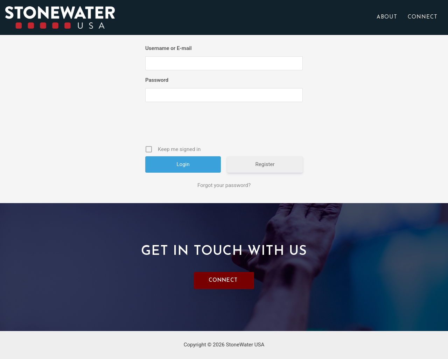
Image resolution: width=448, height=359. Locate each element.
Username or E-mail (168, 48)
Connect (423, 17)
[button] (224, 280)
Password (156, 80)
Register (265, 164)
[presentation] (198, 126)
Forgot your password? (224, 185)
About (387, 17)
